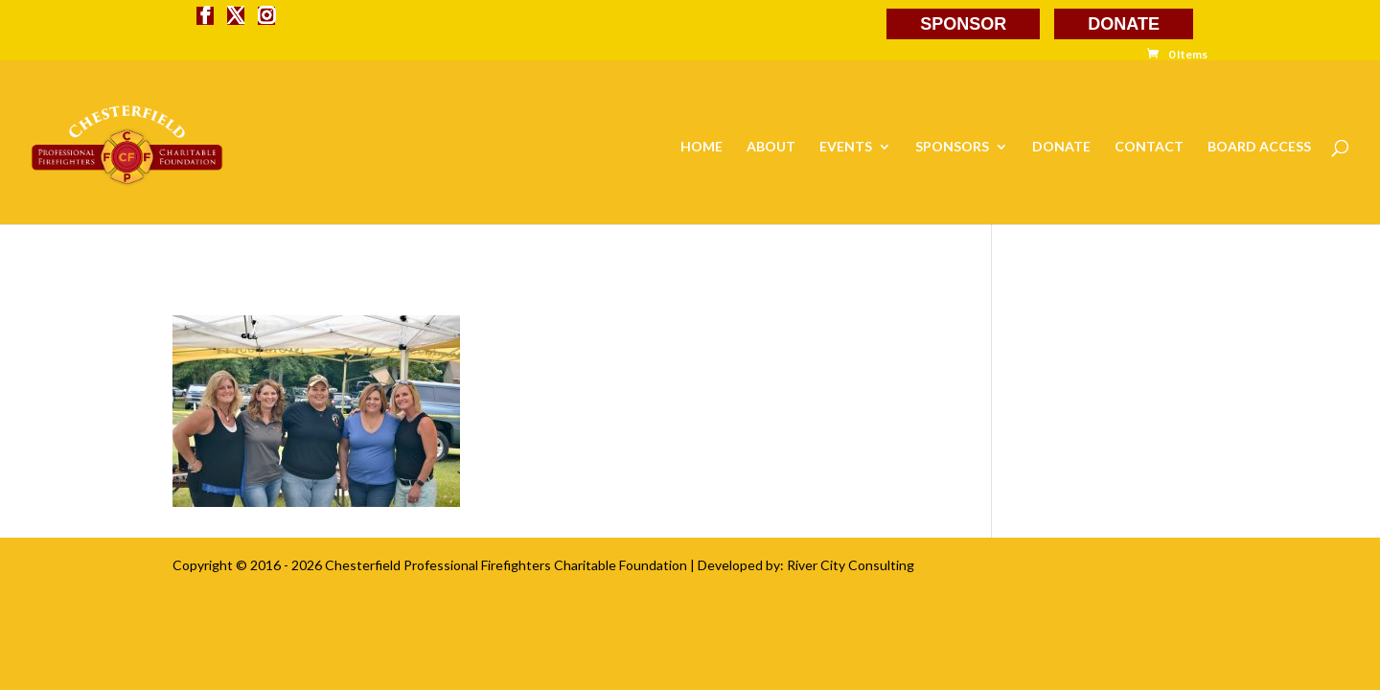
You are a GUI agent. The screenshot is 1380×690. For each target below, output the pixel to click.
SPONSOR (963, 24)
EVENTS (845, 147)
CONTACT (1149, 147)
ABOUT (771, 147)
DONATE (1124, 24)
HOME (701, 147)
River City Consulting (850, 565)
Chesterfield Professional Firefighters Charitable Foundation (506, 565)
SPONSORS (952, 147)
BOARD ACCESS (1259, 147)
